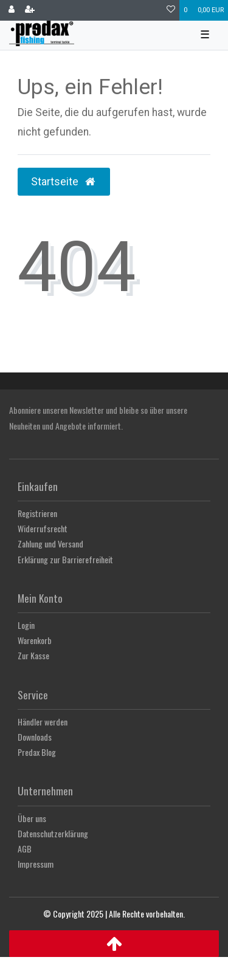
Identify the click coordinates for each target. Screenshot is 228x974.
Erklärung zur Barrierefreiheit (65, 559)
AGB (25, 848)
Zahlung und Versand (50, 543)
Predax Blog (37, 752)
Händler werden (42, 721)
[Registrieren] (30, 10)
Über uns (32, 818)
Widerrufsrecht (42, 528)
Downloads (35, 736)
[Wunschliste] (170, 10)
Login (26, 625)
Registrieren (37, 513)
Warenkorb (35, 640)
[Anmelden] (11, 10)
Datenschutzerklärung (53, 833)
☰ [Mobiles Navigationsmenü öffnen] (205, 35)
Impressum (36, 863)
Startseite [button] (64, 182)
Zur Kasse (33, 655)
